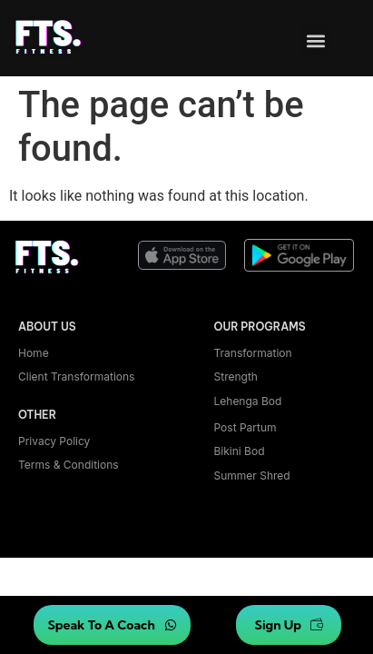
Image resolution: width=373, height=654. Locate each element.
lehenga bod (248, 401)
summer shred (252, 475)
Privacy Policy (54, 441)
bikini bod (239, 451)
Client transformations (76, 376)
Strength (236, 376)
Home (33, 353)
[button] (315, 40)
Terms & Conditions (68, 464)
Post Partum (245, 427)
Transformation (253, 353)
